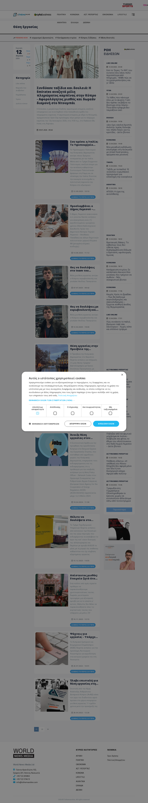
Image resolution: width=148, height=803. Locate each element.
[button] (74, 400)
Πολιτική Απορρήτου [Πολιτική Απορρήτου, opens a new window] (67, 395)
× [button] (122, 375)
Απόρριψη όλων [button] (78, 423)
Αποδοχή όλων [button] (106, 423)
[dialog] (74, 401)
